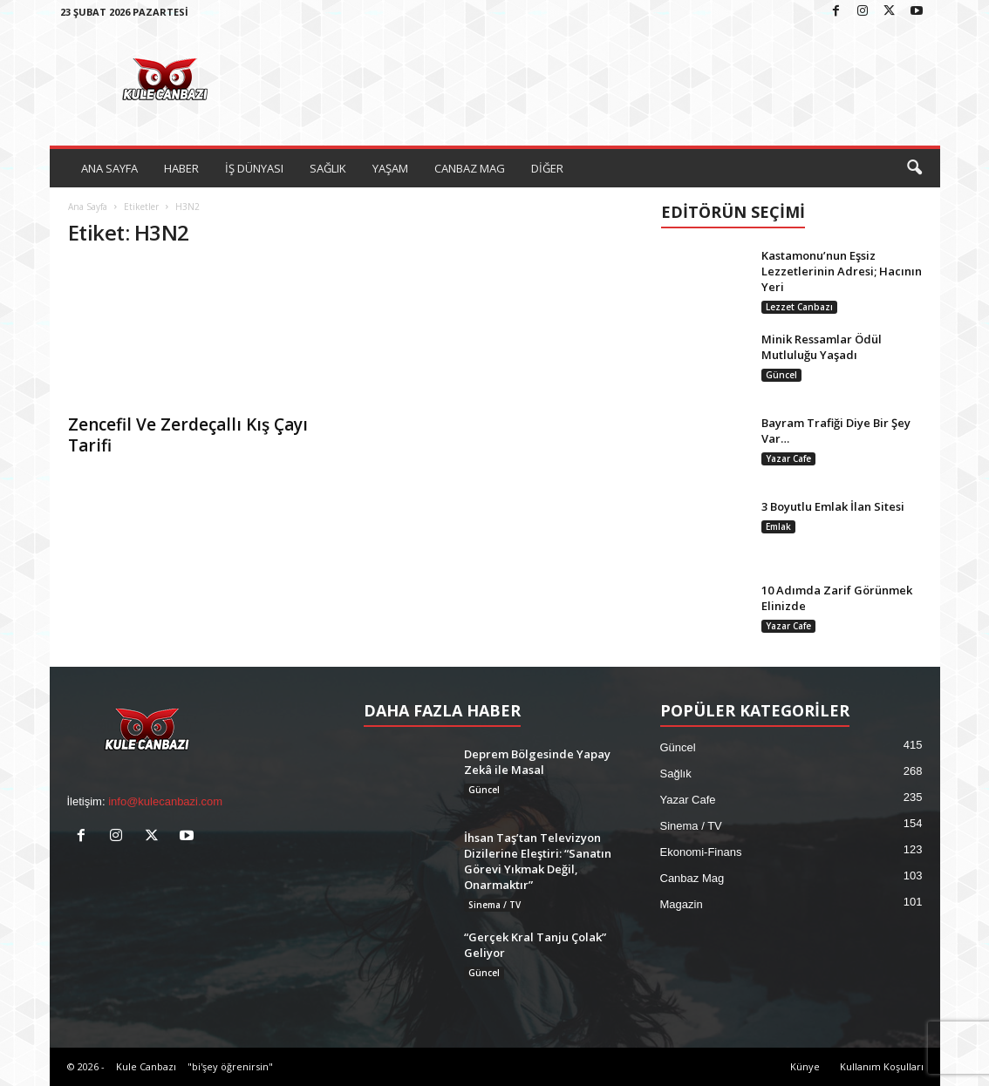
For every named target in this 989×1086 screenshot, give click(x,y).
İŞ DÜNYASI (254, 168)
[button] (914, 168)
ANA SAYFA (109, 168)
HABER (181, 168)
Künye (805, 1066)
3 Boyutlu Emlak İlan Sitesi (832, 506)
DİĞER (547, 168)
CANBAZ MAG (469, 168)
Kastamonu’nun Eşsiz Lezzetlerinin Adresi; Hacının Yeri (841, 271)
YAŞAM (390, 168)
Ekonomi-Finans (701, 852)
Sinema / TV (494, 905)
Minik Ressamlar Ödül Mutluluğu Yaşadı (821, 347)
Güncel (781, 375)
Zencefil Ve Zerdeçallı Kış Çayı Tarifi (188, 435)
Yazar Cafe (788, 458)
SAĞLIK (328, 168)
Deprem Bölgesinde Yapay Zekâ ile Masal (537, 761)
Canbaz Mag (692, 878)
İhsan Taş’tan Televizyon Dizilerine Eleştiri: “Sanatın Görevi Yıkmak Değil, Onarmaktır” (537, 861)
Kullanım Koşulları (882, 1066)
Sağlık (676, 773)
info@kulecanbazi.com (165, 801)
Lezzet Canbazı (799, 307)
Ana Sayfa (87, 206)
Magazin (681, 904)
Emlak (778, 526)
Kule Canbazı (146, 1066)
